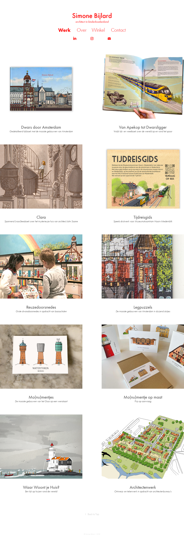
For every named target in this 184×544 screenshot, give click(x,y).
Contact (118, 30)
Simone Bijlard (92, 15)
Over (82, 30)
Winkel (98, 30)
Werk (64, 30)
